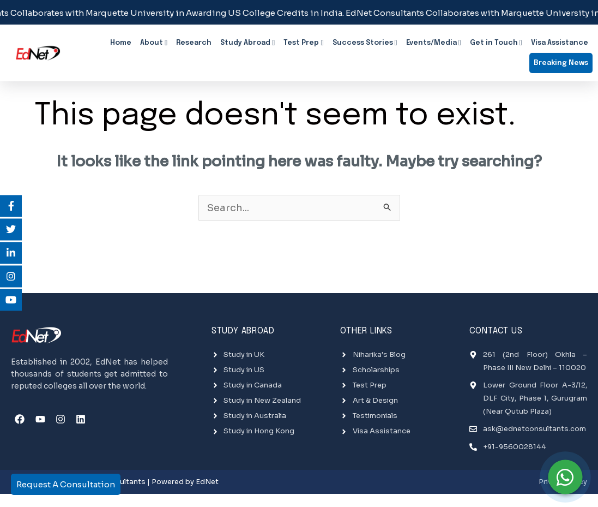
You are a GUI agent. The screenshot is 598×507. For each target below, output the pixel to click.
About (153, 43)
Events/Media (433, 43)
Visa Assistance (559, 42)
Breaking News (561, 61)
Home (120, 42)
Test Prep (303, 43)
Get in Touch (496, 43)
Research (194, 42)
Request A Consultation (65, 484)
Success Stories (365, 43)
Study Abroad (247, 43)
